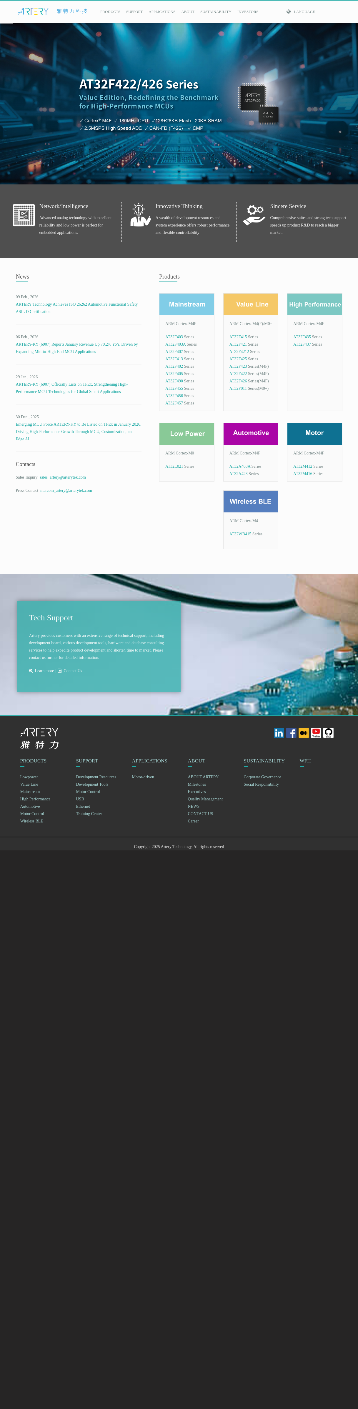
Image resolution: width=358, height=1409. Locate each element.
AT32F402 (174, 366)
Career (193, 821)
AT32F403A (175, 344)
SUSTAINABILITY (216, 11)
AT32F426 (238, 381)
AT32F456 (174, 396)
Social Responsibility (261, 784)
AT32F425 (238, 359)
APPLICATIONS (162, 11)
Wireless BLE (31, 821)
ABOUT (187, 11)
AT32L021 (174, 466)
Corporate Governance (262, 777)
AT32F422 (238, 374)
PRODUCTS (110, 11)
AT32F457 (174, 403)
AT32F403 (174, 337)
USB (80, 799)
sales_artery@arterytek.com (62, 477)
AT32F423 (238, 366)
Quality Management (205, 799)
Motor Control (32, 814)
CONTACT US (200, 814)
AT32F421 (238, 344)
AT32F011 (238, 388)
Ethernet (83, 807)
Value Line (29, 784)
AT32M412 (302, 466)
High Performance (35, 799)
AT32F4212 (239, 351)
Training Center (89, 814)
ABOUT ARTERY (203, 777)
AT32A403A (240, 466)
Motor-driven (143, 777)
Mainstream (30, 792)
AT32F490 (174, 381)
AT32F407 (174, 351)
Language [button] (300, 11)
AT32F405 (174, 374)
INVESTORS (247, 11)
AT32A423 (238, 474)
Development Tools (92, 784)
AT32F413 (174, 359)
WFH (306, 761)
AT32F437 (302, 344)
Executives (197, 792)
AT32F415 (238, 337)
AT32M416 (302, 474)
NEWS (194, 807)
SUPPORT (134, 11)
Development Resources (96, 777)
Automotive (30, 807)
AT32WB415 (240, 534)
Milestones (197, 784)
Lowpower (29, 777)
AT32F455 (174, 388)
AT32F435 (302, 337)
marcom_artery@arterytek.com (65, 490)
